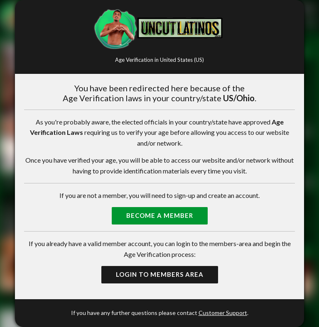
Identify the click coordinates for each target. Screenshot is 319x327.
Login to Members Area (160, 274)
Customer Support (223, 312)
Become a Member (159, 215)
